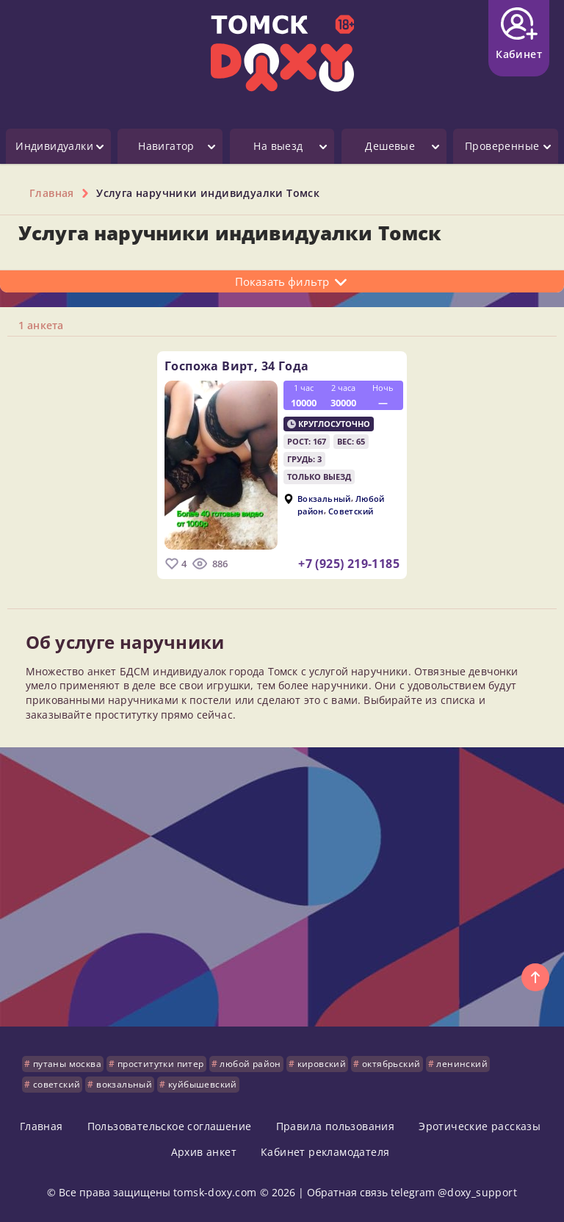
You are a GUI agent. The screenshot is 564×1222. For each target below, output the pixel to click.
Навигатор (166, 146)
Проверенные (502, 146)
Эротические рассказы (479, 1126)
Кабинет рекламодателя (325, 1152)
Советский (351, 510)
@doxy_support (477, 1192)
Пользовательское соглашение (169, 1126)
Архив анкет (203, 1152)
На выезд (278, 146)
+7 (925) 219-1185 (349, 564)
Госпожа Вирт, (236, 366)
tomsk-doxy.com (215, 1192)
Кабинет (519, 34)
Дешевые (390, 146)
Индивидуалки (54, 146)
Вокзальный (324, 498)
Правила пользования (335, 1126)
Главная (41, 1126)
